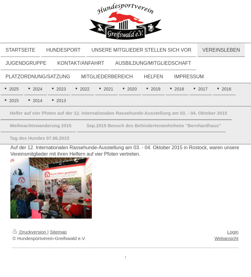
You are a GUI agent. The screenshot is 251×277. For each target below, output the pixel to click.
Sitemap (58, 232)
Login (232, 232)
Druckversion (30, 232)
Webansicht (226, 238)
